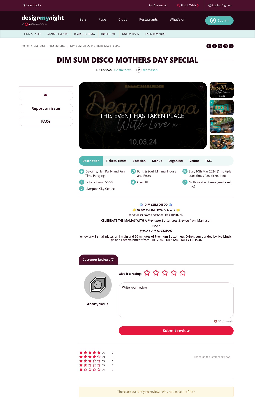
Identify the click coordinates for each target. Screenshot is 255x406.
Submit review (176, 330)
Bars (83, 19)
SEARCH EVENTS (57, 34)
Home (25, 45)
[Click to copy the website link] (231, 46)
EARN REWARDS (155, 34)
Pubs (102, 19)
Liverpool (39, 45)
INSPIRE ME (108, 34)
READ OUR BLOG (84, 34)
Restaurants (148, 19)
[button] (129, 352)
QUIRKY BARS (130, 34)
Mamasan (150, 70)
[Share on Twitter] (214, 46)
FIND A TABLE (32, 34)
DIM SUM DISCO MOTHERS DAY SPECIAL (95, 45)
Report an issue (45, 108)
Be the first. (123, 70)
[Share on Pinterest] (220, 46)
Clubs (122, 19)
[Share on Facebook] (208, 46)
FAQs (46, 121)
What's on (177, 19)
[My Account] (220, 5)
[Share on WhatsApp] (225, 46)
